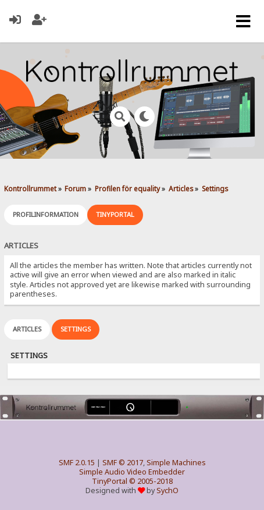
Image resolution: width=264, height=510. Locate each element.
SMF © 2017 (122, 463)
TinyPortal (109, 481)
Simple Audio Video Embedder (132, 472)
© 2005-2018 (151, 481)
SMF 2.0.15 (77, 463)
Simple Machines (176, 463)
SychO (167, 490)
